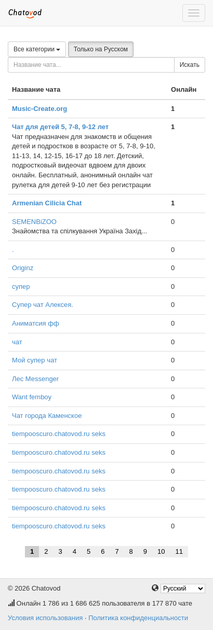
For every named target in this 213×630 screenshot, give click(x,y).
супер (21, 286)
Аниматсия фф (35, 323)
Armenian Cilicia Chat (47, 203)
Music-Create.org (39, 109)
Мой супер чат (34, 360)
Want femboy (31, 397)
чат (17, 342)
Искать (189, 64)
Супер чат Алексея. (42, 305)
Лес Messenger (35, 379)
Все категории (37, 49)
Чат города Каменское (47, 415)
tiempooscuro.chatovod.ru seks (58, 434)
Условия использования (45, 618)
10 (161, 551)
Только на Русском (101, 49)
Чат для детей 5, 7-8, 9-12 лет (60, 127)
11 (179, 551)
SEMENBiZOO (34, 222)
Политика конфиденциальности (138, 618)
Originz (22, 268)
